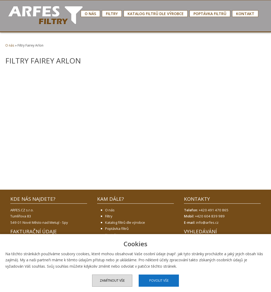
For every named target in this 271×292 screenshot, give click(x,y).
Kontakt (245, 13)
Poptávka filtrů (209, 13)
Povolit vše (159, 280)
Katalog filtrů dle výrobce (156, 13)
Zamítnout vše (112, 280)
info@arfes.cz (207, 222)
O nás (90, 13)
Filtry (112, 13)
